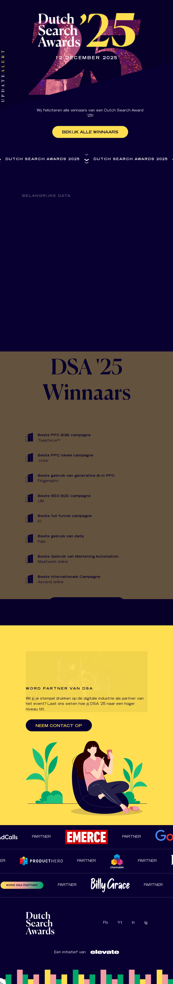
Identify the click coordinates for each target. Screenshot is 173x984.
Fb (105, 923)
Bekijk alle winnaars (90, 132)
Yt (119, 923)
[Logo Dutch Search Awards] (104, 952)
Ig (145, 923)
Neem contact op (59, 726)
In (133, 923)
